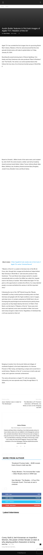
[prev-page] (3, 489)
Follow (38, 497)
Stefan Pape (4, 544)
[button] (3, 2)
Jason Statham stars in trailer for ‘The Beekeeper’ (11, 403)
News (7, 6)
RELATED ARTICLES (12, 455)
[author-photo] (21, 422)
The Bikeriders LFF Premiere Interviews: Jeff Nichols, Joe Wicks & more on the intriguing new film (32, 404)
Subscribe (37, 505)
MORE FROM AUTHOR (13, 458)
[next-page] (6, 489)
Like (39, 494)
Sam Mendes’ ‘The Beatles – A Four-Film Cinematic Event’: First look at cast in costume (25, 482)
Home (2, 6)
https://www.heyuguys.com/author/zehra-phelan (21, 427)
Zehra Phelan (7, 33)
